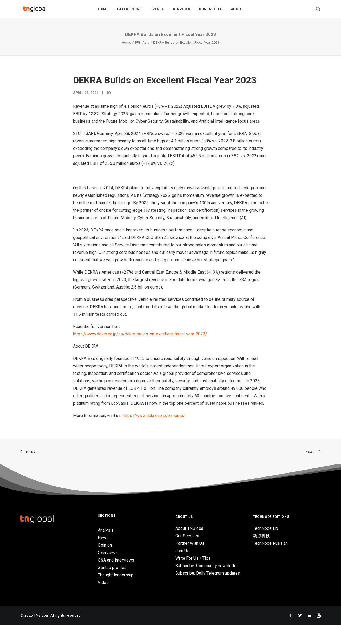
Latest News (129, 11)
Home (103, 11)
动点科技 (261, 535)
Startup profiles (112, 567)
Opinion (105, 545)
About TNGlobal (189, 528)
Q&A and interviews (116, 560)
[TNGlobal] (35, 11)
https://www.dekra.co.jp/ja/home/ (154, 415)
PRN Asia (142, 43)
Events (157, 11)
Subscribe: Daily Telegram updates (207, 573)
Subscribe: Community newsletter (206, 565)
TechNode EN (265, 528)
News (103, 537)
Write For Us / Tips (193, 558)
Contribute (210, 11)
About (237, 11)
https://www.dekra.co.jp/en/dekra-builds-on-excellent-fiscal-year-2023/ (140, 333)
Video (103, 582)
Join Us (182, 550)
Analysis (106, 530)
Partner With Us (189, 543)
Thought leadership (115, 575)
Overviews (108, 552)
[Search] (318, 11)
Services (181, 11)
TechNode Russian (270, 543)
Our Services (187, 535)
